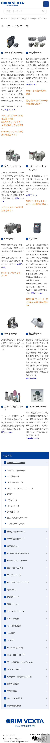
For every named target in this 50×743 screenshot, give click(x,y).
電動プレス (12, 589)
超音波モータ (13, 512)
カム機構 (11, 633)
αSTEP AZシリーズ (15, 611)
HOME (4, 18)
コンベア (11, 640)
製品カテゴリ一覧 (18, 18)
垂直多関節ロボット (16, 531)
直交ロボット (13, 546)
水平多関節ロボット (16, 539)
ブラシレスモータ (15, 482)
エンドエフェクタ (15, 568)
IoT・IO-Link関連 (14, 698)
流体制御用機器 (14, 705)
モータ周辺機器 (14, 626)
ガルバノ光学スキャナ (17, 518)
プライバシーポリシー (13, 739)
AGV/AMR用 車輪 (15, 647)
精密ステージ (13, 597)
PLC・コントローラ (16, 655)
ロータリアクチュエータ (18, 582)
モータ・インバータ (16, 462)
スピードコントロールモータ (20, 488)
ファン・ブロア (14, 669)
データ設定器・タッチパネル (20, 662)
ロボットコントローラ (17, 560)
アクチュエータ (14, 575)
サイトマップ (10, 735)
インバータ (12, 500)
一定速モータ (13, 476)
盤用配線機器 (13, 684)
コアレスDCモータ (15, 524)
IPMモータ (12, 494)
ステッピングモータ (16, 470)
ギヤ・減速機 (13, 618)
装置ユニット (13, 604)
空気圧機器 (12, 691)
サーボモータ (13, 506)
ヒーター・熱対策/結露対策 (19, 676)
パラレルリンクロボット (18, 553)
